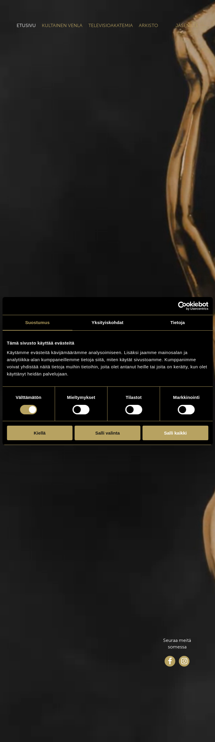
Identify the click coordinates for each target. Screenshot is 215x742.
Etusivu (26, 25)
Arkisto (148, 25)
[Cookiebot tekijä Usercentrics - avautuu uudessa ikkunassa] (182, 305)
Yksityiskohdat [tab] (107, 322)
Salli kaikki (175, 432)
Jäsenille (187, 25)
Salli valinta (107, 432)
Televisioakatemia (110, 25)
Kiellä (40, 432)
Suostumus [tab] (37, 322)
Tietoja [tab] (177, 322)
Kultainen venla (62, 25)
